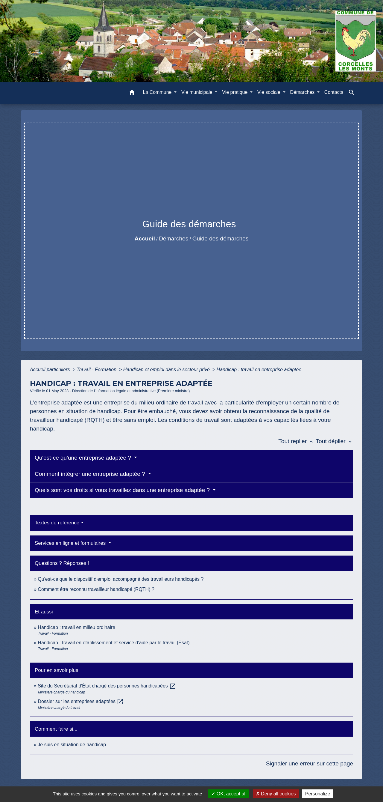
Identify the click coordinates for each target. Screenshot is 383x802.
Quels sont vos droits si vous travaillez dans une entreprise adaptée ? (123, 490)
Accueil (145, 238)
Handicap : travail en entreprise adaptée (259, 369)
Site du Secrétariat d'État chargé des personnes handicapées (107, 685)
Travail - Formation (97, 369)
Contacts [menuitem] (333, 92)
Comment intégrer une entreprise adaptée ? (91, 474)
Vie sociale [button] (269, 92)
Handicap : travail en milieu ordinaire (76, 627)
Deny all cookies (276, 793)
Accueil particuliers (50, 369)
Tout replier (297, 441)
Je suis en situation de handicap (72, 744)
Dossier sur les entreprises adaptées (81, 701)
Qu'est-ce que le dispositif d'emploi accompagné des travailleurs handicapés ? (120, 579)
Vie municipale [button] (197, 92)
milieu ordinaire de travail (171, 402)
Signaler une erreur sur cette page (309, 763)
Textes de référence (57, 523)
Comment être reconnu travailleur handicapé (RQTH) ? (96, 589)
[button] (132, 93)
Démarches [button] (303, 92)
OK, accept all (228, 793)
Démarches (173, 238)
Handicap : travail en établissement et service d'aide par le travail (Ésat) (113, 642)
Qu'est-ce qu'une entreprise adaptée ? (84, 458)
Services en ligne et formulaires (71, 543)
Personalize (317, 793)
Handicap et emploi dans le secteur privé (167, 369)
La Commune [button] (158, 92)
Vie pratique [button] (235, 92)
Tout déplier (334, 441)
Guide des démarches (220, 238)
